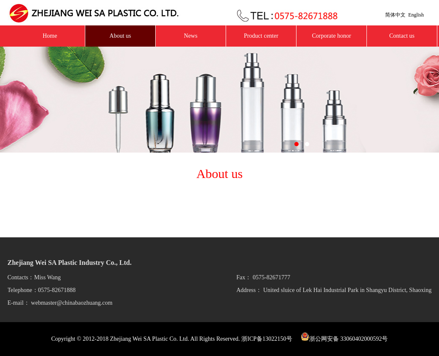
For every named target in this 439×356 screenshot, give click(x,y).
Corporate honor (331, 36)
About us (120, 36)
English (416, 15)
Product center (261, 36)
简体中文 (395, 15)
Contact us (402, 36)
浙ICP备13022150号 (266, 339)
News (191, 36)
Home (49, 36)
